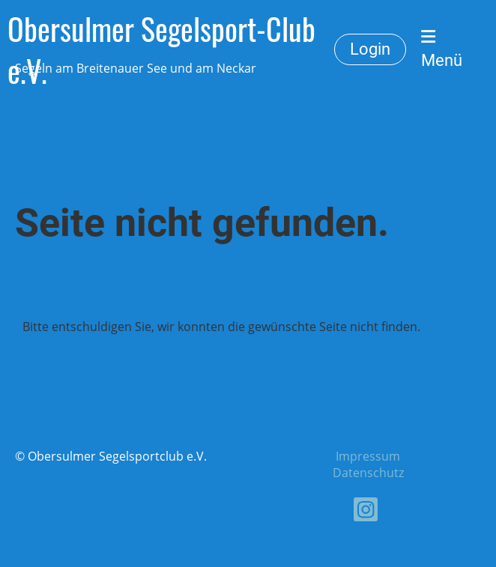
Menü (441, 49)
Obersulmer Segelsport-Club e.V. (161, 49)
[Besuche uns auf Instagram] (366, 512)
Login (370, 49)
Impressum (368, 456)
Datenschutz (368, 472)
